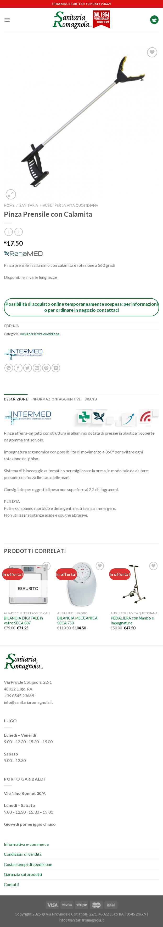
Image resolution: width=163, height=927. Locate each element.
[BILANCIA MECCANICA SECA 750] (81, 584)
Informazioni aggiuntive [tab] (56, 399)
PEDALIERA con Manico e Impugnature (132, 620)
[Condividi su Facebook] (18, 368)
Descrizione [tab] (16, 399)
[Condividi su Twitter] (27, 368)
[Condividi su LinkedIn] (56, 368)
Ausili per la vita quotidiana (70, 205)
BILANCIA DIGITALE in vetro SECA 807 (23, 620)
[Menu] (7, 19)
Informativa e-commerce (26, 844)
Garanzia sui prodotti (23, 874)
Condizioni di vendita (23, 854)
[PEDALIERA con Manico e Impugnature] (135, 584)
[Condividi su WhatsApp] (8, 368)
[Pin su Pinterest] (46, 368)
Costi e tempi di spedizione (28, 864)
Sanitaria (28, 205)
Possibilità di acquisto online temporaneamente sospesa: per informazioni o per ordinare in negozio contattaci (81, 307)
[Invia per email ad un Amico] (37, 368)
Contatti (11, 884)
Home (9, 205)
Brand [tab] (91, 399)
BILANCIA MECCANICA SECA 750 (77, 620)
